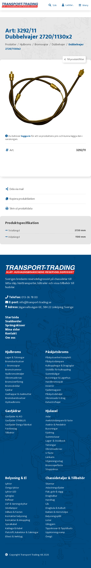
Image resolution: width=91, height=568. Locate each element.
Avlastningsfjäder (55, 488)
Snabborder (13, 321)
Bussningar (52, 428)
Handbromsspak (54, 382)
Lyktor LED (10, 492)
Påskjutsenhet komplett (58, 357)
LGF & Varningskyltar (16, 504)
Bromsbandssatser (15, 398)
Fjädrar (9, 390)
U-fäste (49, 453)
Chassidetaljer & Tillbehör (65, 478)
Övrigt (49, 536)
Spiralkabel (11, 524)
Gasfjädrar (13, 411)
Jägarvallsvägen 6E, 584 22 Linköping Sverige (46, 307)
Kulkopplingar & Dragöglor (60, 365)
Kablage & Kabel (13, 528)
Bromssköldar (12, 386)
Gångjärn (50, 524)
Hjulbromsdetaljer (14, 374)
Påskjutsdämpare (55, 361)
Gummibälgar (53, 374)
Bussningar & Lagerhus (58, 378)
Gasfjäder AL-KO (13, 416)
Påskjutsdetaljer (54, 394)
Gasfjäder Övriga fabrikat (18, 424)
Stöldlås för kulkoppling (58, 369)
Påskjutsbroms (57, 352)
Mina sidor (12, 329)
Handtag (50, 500)
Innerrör (50, 386)
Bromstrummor (13, 369)
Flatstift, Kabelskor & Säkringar (21, 532)
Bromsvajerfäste (54, 465)
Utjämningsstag (54, 461)
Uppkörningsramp (55, 532)
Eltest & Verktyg (14, 536)
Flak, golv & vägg (54, 492)
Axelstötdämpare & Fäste (59, 420)
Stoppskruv (52, 469)
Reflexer (9, 500)
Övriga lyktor (12, 488)
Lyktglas (9, 496)
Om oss (10, 337)
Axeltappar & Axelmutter (18, 394)
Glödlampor (11, 508)
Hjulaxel (52, 411)
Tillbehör (9, 432)
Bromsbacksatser (14, 361)
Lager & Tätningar (14, 357)
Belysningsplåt (53, 516)
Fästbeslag (11, 428)
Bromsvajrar (13, 365)
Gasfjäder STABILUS (15, 420)
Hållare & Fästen (13, 512)
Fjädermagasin (53, 390)
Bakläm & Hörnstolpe (57, 512)
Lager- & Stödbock (55, 441)
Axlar (48, 416)
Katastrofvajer (53, 402)
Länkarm (50, 457)
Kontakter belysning (16, 516)
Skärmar (50, 484)
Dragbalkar (51, 496)
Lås (47, 504)
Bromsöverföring (14, 382)
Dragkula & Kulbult (56, 508)
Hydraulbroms (12, 402)
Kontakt (11, 333)
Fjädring (50, 432)
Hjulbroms (13, 352)
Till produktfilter (74, 59)
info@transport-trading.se (35, 302)
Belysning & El (15, 478)
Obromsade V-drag (56, 398)
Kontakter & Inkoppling (17, 520)
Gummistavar (52, 437)
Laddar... (70, 5)
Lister (48, 520)
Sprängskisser (15, 325)
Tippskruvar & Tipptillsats (59, 528)
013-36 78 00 (29, 297)
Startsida (12, 317)
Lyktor (8, 484)
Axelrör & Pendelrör (56, 424)
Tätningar (51, 445)
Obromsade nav (13, 378)
